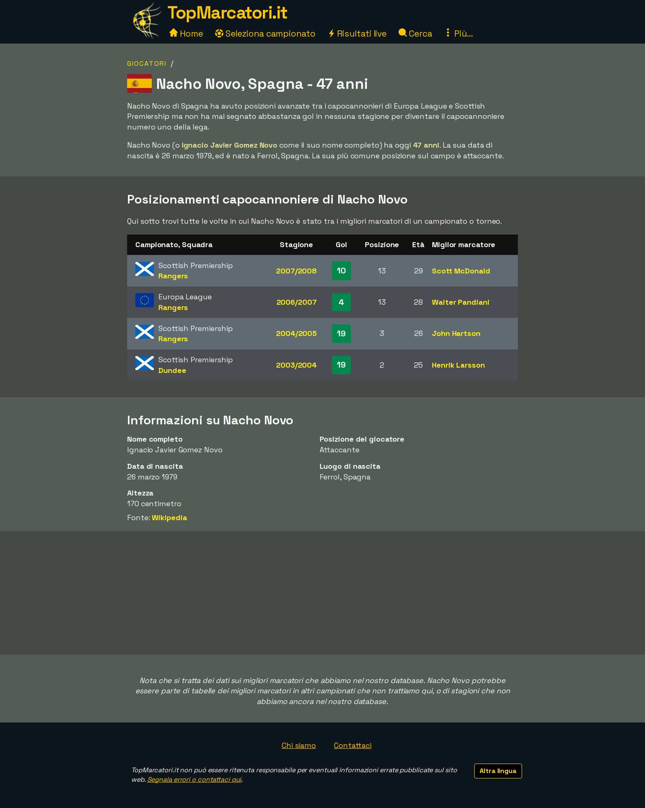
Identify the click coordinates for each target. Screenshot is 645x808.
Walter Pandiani (461, 302)
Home (186, 33)
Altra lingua (498, 770)
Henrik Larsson (458, 365)
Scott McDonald (461, 271)
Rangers (173, 275)
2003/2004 (296, 365)
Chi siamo (299, 745)
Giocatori (147, 63)
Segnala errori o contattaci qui (194, 779)
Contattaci (352, 745)
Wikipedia (169, 517)
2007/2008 (296, 271)
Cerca (415, 33)
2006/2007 (296, 302)
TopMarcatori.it (227, 12)
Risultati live (357, 33)
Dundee (172, 370)
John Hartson (456, 333)
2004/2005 (296, 333)
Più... (458, 33)
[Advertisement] (322, 593)
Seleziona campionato (265, 33)
